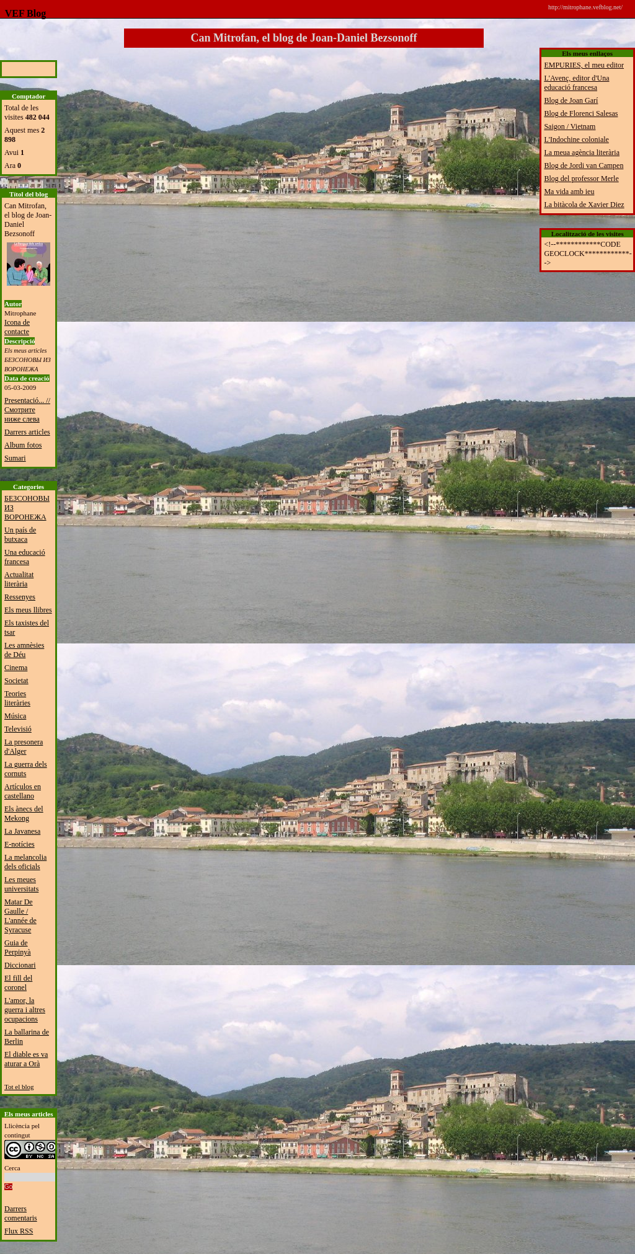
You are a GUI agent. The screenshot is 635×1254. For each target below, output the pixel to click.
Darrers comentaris (20, 1213)
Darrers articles (27, 432)
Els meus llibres (28, 610)
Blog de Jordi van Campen (583, 165)
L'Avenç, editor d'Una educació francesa (576, 83)
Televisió (18, 729)
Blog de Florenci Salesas (581, 113)
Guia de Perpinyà (17, 947)
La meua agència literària (581, 152)
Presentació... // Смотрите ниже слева (27, 409)
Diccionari (20, 965)
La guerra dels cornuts (25, 769)
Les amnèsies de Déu (24, 650)
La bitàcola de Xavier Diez (584, 204)
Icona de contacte (17, 327)
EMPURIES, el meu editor (584, 65)
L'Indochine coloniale (576, 139)
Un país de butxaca (20, 535)
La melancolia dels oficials (25, 862)
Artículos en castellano (22, 791)
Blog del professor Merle (581, 178)
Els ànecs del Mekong (23, 814)
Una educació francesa (24, 557)
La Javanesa (22, 831)
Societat (16, 680)
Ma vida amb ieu (569, 191)
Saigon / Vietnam (569, 126)
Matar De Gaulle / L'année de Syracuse (20, 916)
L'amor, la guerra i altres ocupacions (24, 1009)
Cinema (15, 667)
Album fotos (23, 445)
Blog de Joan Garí (571, 100)
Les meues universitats (21, 884)
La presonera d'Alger (23, 747)
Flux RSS (18, 1231)
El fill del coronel (18, 983)
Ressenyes (19, 597)
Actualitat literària (18, 579)
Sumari (15, 458)
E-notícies (19, 844)
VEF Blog (23, 13)
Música (15, 716)
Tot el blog (19, 1086)
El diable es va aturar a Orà (26, 1059)
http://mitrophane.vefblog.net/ (585, 7)
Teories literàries (17, 698)
